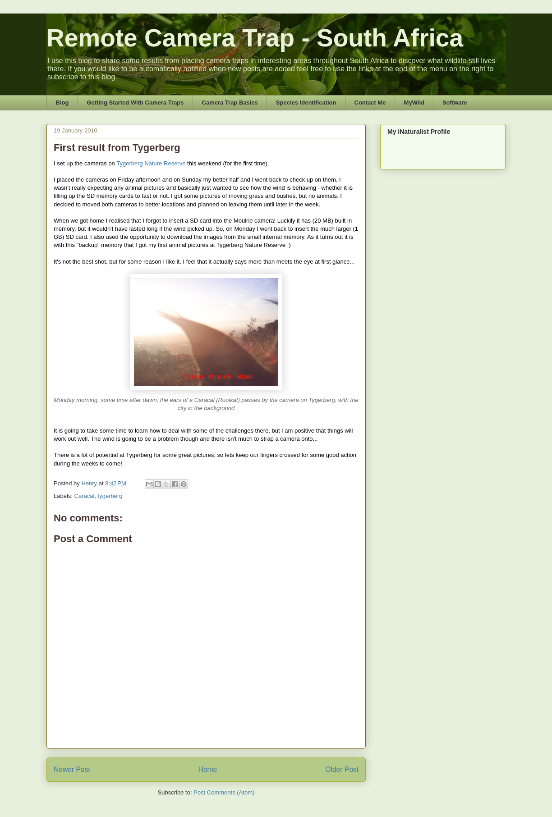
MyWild (414, 102)
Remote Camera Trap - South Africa (254, 38)
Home (207, 769)
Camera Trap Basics (230, 102)
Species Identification (306, 102)
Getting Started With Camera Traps (135, 102)
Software (454, 102)
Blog (62, 102)
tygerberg (110, 496)
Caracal (84, 496)
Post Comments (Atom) (223, 792)
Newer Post (72, 769)
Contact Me (370, 102)
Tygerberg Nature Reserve (150, 163)
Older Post (342, 769)
